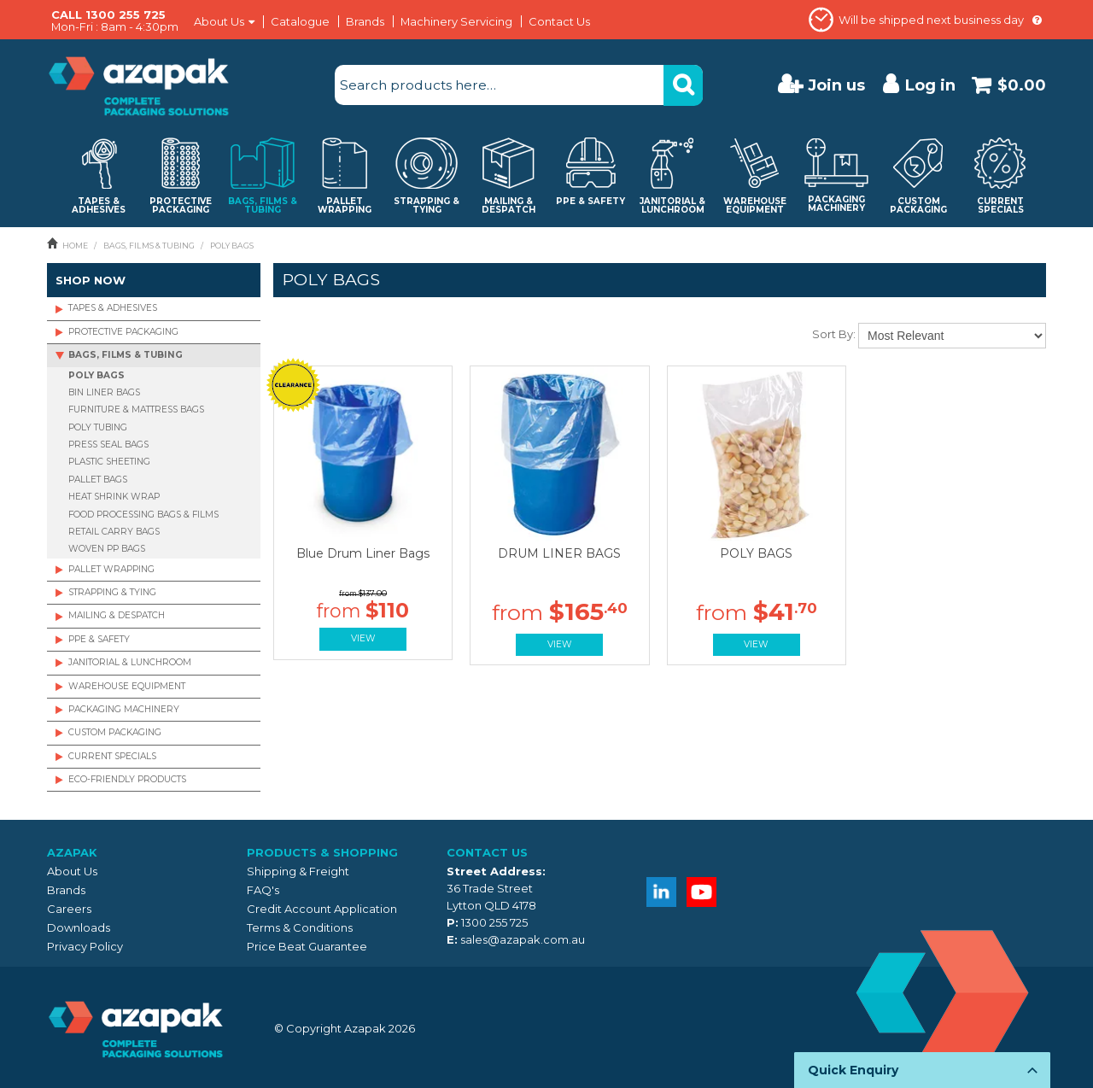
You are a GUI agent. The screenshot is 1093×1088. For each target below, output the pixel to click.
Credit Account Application (322, 908)
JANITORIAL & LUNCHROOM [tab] (129, 662)
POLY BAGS (756, 553)
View (363, 638)
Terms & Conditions (300, 927)
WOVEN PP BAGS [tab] (106, 548)
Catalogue (300, 21)
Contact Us (559, 21)
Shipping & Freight (298, 871)
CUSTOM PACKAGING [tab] (114, 732)
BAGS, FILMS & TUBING (149, 245)
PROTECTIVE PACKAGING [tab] (123, 331)
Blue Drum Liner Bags (363, 553)
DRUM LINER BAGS (559, 553)
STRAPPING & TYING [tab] (112, 592)
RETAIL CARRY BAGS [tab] (114, 531)
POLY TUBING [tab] (97, 427)
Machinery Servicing (456, 21)
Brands (365, 21)
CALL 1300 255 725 (108, 14)
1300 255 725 (494, 922)
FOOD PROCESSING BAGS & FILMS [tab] (143, 514)
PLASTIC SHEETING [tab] (109, 461)
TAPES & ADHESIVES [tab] (112, 307)
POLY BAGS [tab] (96, 375)
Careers (69, 908)
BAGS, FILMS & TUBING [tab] (125, 354)
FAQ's (263, 890)
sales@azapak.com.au (522, 939)
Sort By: (834, 334)
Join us (836, 85)
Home (75, 245)
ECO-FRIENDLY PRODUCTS (127, 779)
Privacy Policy (85, 946)
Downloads (78, 927)
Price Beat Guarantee (307, 946)
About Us (219, 21)
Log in (930, 85)
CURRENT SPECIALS (112, 756)
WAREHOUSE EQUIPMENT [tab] (126, 686)
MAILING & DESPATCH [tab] (116, 615)
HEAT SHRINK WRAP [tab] (114, 496)
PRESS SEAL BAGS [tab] (108, 444)
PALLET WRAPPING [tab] (111, 569)
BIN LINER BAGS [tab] (104, 392)
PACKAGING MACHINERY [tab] (123, 709)
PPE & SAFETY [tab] (99, 639)
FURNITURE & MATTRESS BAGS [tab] (136, 409)
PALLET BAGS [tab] (97, 479)
